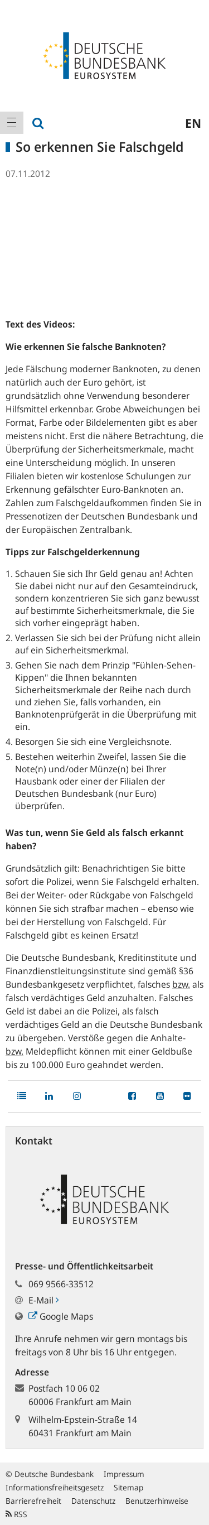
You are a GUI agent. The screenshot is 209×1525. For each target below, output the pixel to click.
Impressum (124, 1474)
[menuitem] (11, 123)
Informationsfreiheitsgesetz (55, 1487)
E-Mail (43, 1300)
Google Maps (60, 1316)
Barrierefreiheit (33, 1500)
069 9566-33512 (61, 1284)
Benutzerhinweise (156, 1500)
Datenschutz (93, 1500)
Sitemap (128, 1487)
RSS (16, 1514)
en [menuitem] (193, 122)
